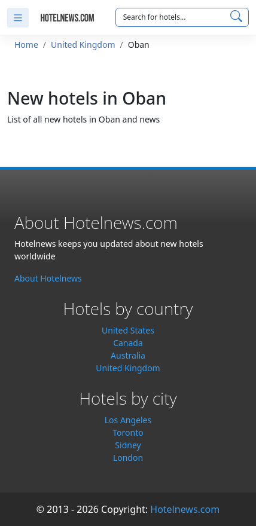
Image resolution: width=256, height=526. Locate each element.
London (128, 457)
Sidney (128, 445)
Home (26, 44)
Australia (128, 355)
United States (128, 330)
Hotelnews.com (185, 509)
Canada (128, 342)
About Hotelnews (48, 278)
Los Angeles (128, 420)
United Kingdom (83, 44)
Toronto (127, 432)
